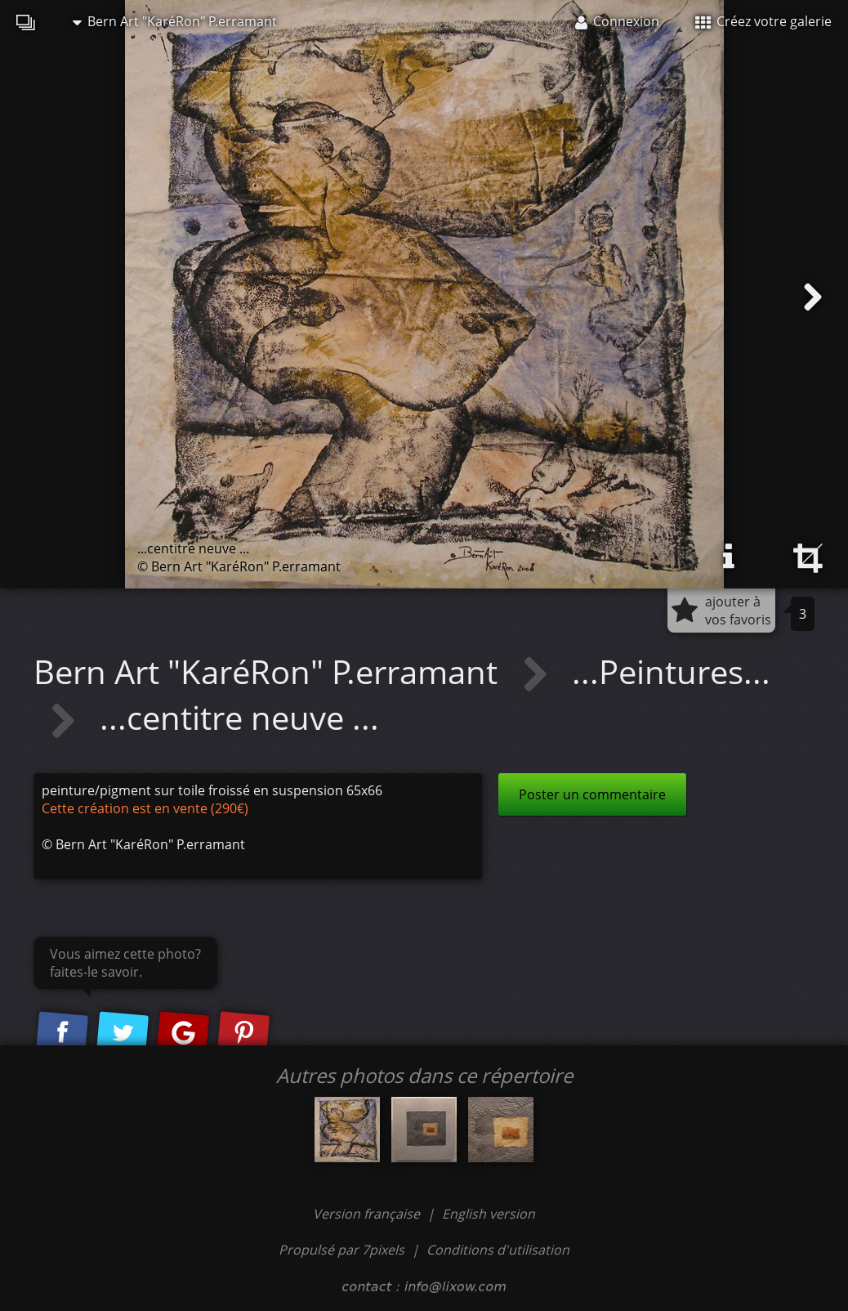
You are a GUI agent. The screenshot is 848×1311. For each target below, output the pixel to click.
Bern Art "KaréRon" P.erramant (175, 21)
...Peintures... (671, 671)
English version (488, 1214)
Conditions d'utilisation (497, 1250)
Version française (368, 1214)
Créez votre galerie (763, 21)
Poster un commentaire (592, 794)
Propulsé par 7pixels (341, 1250)
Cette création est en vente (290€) (145, 808)
